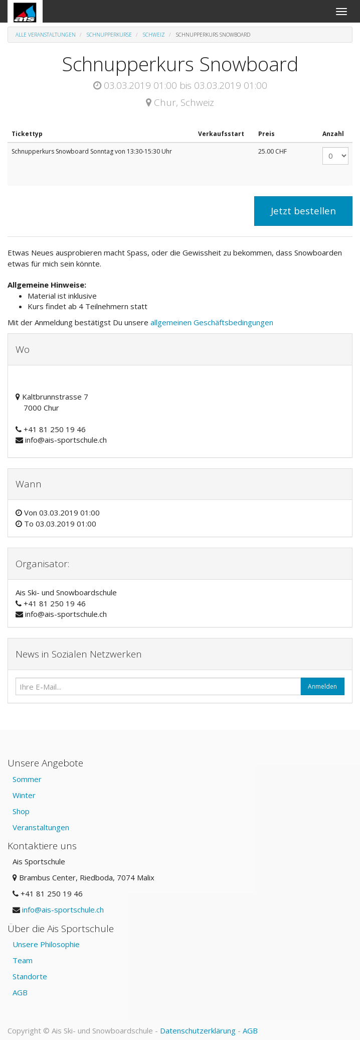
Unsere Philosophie (46, 944)
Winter (24, 795)
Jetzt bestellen (303, 210)
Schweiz (154, 34)
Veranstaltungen (41, 827)
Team (23, 960)
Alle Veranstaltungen (46, 34)
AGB (20, 992)
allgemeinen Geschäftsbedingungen (212, 322)
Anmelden (322, 686)
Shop (21, 811)
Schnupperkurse (109, 34)
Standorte (30, 976)
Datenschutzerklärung (198, 1030)
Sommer (27, 779)
